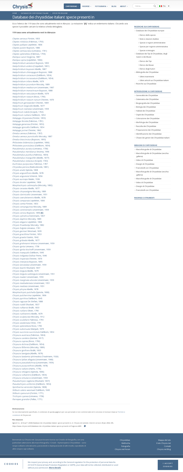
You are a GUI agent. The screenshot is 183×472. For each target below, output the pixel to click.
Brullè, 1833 (25, 307)
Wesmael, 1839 (27, 231)
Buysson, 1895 (27, 261)
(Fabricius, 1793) (27, 41)
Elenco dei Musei (147, 65)
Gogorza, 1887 (26, 57)
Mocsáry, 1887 (32, 136)
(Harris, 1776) (26, 368)
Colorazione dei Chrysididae (148, 118)
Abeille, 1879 (28, 81)
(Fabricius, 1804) (30, 154)
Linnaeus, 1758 (25, 246)
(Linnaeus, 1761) (29, 50)
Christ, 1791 (26, 323)
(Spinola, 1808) (30, 292)
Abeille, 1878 (27, 173)
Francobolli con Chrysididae (147, 168)
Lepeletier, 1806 (27, 44)
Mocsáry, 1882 (28, 225)
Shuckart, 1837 (25, 304)
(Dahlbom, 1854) (32, 75)
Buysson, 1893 (30, 63)
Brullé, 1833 (26, 350)
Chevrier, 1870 (33, 99)
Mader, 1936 (26, 179)
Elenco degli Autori (147, 69)
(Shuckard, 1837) (31, 381)
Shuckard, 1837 (26, 267)
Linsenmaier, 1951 (29, 194)
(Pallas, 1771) (27, 399)
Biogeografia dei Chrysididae (148, 103)
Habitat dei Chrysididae (145, 111)
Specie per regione (60, 13)
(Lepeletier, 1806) (27, 60)
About (123, 6)
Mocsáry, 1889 (31, 84)
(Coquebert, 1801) (30, 66)
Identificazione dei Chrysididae (149, 134)
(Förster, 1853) (29, 118)
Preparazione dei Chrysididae (148, 130)
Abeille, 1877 (28, 105)
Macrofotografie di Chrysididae (148, 149)
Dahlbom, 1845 (28, 252)
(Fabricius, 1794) (29, 54)
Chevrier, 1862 (26, 130)
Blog (114, 6)
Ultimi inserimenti (147, 76)
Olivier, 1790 (25, 310)
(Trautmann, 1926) (35, 356)
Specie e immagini (147, 50)
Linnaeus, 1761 (26, 228)
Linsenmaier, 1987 (33, 87)
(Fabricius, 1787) (27, 133)
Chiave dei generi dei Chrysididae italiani (153, 138)
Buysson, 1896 (27, 212)
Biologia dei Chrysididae (146, 107)
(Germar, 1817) (27, 338)
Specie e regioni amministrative (152, 43)
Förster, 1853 (26, 38)
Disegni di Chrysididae (145, 164)
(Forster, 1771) (27, 393)
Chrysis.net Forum (122, 449)
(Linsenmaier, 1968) (32, 359)
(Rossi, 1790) (28, 96)
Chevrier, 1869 (30, 102)
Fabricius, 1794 (27, 319)
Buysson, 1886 (26, 47)
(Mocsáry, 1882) (32, 185)
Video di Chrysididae (144, 160)
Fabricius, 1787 (30, 164)
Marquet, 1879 (28, 329)
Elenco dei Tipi (146, 61)
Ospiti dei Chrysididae (145, 115)
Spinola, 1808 (25, 170)
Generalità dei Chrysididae (147, 95)
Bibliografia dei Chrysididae (147, 72)
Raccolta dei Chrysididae (146, 126)
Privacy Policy (121, 459)
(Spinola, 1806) (28, 371)
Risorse (85, 6)
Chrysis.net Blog (164, 449)
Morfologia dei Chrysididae (147, 122)
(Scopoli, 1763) (27, 112)
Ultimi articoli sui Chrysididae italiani (154, 80)
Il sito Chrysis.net (163, 443)
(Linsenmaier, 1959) (33, 362)
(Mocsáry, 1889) (28, 347)
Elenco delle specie (148, 35)
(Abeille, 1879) (27, 353)
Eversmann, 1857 (28, 216)
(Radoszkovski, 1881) (30, 167)
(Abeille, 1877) (30, 157)
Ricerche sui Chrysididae (146, 84)
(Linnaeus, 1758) (30, 148)
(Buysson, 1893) (29, 139)
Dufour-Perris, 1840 (29, 255)
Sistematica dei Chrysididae (147, 99)
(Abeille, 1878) (30, 365)
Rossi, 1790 (27, 326)
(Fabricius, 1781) (27, 121)
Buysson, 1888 (32, 72)
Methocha (126, 443)
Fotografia (100, 6)
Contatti (167, 446)
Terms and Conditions (106, 459)
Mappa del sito (164, 440)
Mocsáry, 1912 (28, 316)
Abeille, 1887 (29, 69)
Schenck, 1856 (27, 176)
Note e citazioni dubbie (149, 39)
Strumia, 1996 (30, 151)
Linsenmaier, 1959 (30, 109)
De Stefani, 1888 (27, 301)
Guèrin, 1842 (25, 237)
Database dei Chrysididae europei (150, 30)
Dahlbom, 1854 (28, 115)
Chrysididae (71, 6)
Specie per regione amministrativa (154, 46)
